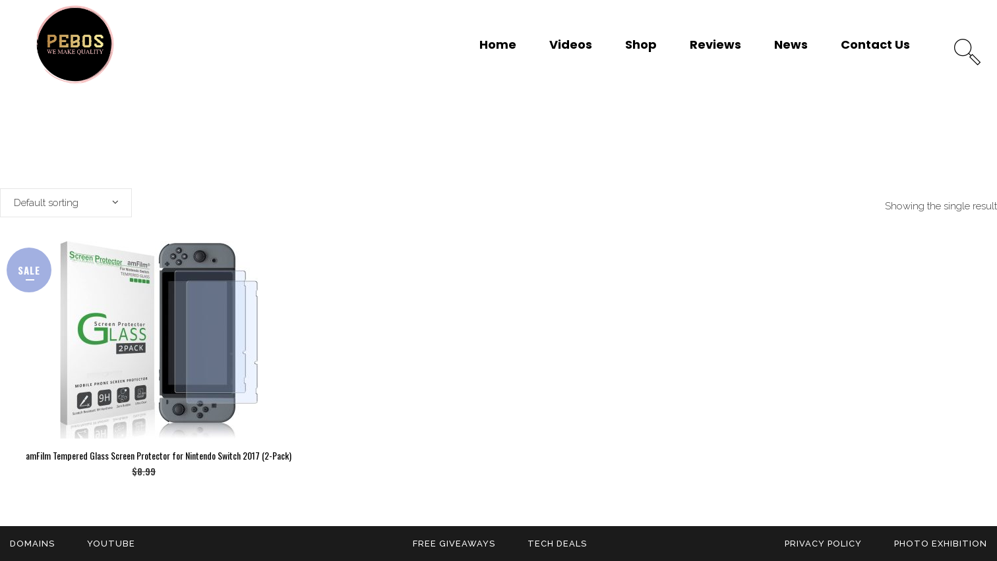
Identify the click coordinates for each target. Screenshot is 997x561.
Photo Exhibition (940, 543)
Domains (32, 543)
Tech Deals (557, 543)
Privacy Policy (823, 543)
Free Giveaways (454, 543)
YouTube (111, 543)
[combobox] (66, 202)
